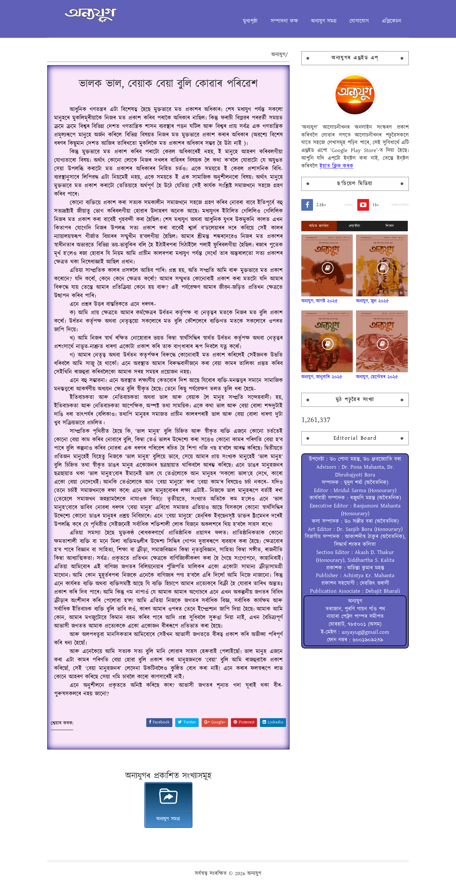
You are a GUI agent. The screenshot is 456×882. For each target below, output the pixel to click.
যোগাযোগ (359, 21)
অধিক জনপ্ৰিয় (319, 226)
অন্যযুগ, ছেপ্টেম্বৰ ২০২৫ (377, 377)
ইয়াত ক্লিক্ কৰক (336, 166)
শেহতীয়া (354, 226)
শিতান (390, 226)
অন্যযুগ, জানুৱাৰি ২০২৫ (321, 377)
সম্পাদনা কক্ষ (284, 21)
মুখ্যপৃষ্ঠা (250, 21)
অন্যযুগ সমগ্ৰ (323, 21)
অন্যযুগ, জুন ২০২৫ (372, 301)
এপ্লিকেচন (391, 21)
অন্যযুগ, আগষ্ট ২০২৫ (319, 301)
